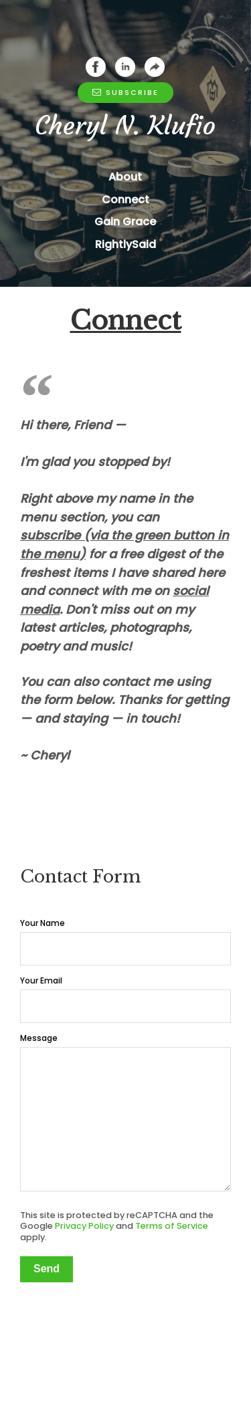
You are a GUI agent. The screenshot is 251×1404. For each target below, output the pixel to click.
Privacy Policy (84, 919)
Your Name (42, 616)
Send (46, 962)
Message (39, 731)
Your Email (41, 674)
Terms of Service (171, 919)
